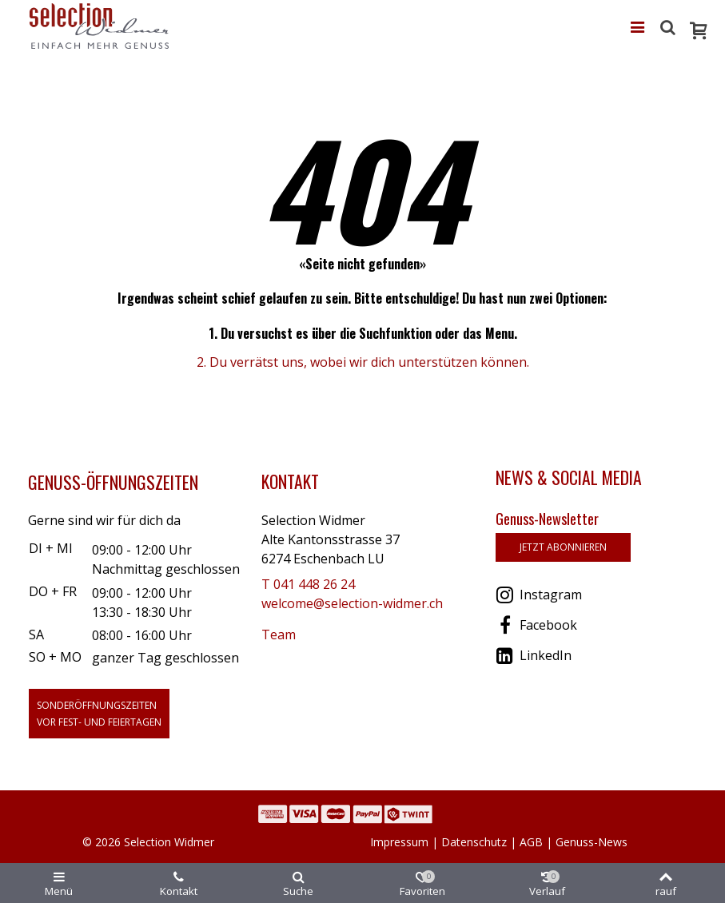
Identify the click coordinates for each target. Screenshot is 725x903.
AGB (531, 841)
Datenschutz (474, 841)
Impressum (399, 841)
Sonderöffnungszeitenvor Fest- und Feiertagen (99, 713)
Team (278, 634)
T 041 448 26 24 (308, 584)
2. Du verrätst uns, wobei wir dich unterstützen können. (363, 362)
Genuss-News (591, 841)
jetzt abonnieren (563, 547)
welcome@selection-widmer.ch (352, 603)
